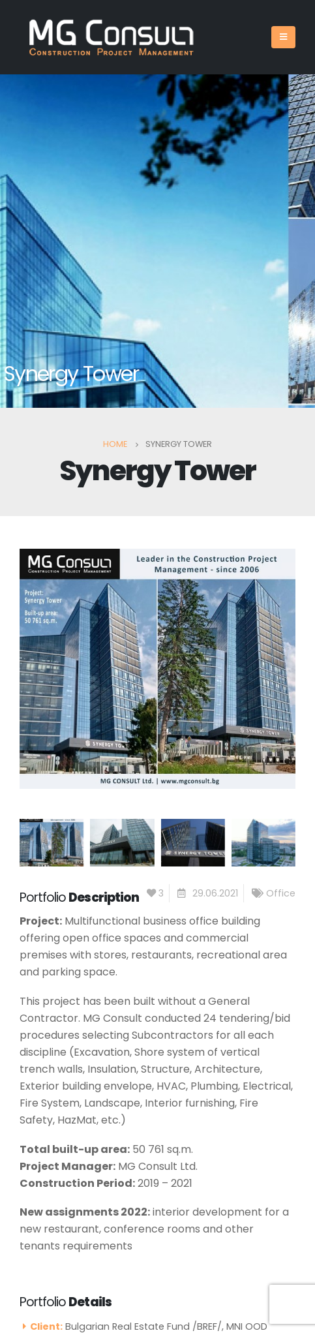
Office (280, 893)
